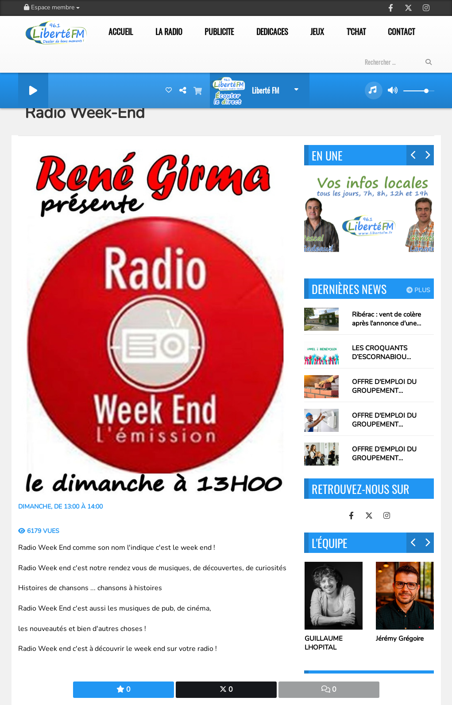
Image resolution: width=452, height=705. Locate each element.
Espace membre (52, 7)
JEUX (317, 31)
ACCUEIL (120, 31)
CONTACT (401, 31)
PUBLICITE (219, 31)
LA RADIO (168, 31)
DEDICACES (272, 31)
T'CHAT (356, 31)
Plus (418, 290)
